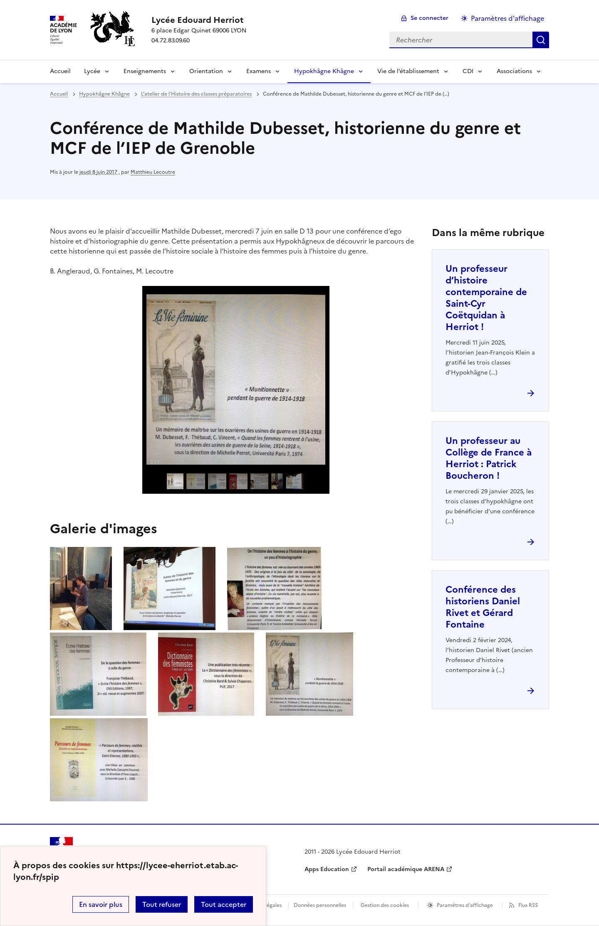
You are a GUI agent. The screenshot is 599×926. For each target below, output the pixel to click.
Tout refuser (161, 904)
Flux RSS (528, 905)
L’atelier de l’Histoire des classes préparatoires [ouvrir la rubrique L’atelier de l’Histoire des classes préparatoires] (196, 94)
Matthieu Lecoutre (153, 172)
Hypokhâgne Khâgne (324, 71)
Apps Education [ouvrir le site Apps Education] (326, 869)
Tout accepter (223, 904)
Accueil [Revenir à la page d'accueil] (60, 71)
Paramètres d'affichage (465, 905)
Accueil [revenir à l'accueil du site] (59, 94)
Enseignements (145, 71)
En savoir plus (100, 904)
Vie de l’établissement (408, 71)
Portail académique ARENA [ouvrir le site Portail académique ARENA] (405, 869)
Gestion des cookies (385, 905)
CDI (468, 71)
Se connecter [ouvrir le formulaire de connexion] (429, 18)
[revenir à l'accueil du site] (199, 20)
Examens (258, 71)
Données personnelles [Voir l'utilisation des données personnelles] (320, 905)
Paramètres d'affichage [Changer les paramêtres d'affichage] (507, 18)
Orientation (206, 71)
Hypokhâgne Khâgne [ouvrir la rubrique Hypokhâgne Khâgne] (104, 94)
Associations (514, 71)
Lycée (92, 71)
